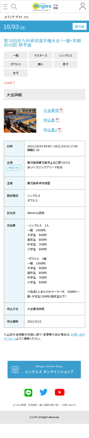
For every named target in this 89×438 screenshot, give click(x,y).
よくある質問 (19, 405)
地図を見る (14, 167)
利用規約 (32, 405)
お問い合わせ (69, 405)
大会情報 (45, 7)
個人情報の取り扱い (49, 405)
